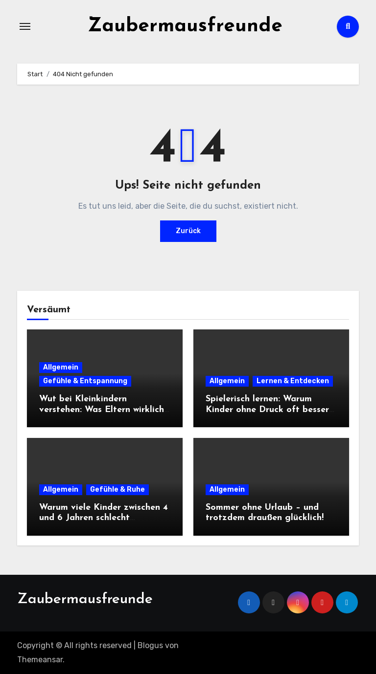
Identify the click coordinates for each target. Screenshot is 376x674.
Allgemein (60, 367)
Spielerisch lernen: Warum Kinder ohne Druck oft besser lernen (267, 409)
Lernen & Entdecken (293, 381)
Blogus (150, 645)
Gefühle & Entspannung (85, 381)
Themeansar (40, 659)
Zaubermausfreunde (185, 26)
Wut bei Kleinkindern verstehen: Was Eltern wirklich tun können (101, 409)
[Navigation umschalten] (25, 26)
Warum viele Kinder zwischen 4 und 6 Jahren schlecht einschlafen (103, 518)
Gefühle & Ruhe (117, 489)
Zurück (188, 231)
